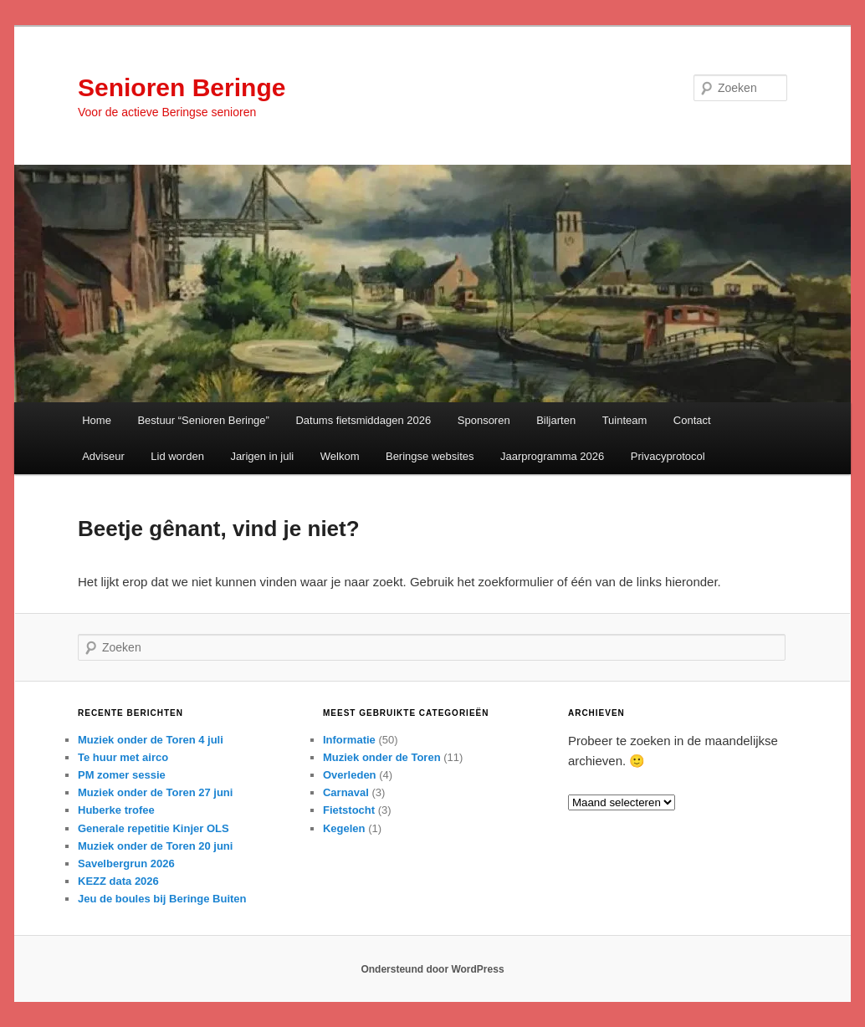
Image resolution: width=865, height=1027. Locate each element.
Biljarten (556, 420)
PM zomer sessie (122, 775)
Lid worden (177, 456)
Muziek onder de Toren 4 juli (150, 739)
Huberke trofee (116, 810)
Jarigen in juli (262, 456)
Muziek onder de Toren (382, 757)
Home (96, 420)
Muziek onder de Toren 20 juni (155, 846)
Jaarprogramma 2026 (552, 456)
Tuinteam (624, 420)
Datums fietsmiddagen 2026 (363, 420)
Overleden (349, 775)
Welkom (340, 456)
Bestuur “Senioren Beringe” (203, 420)
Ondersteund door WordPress (432, 969)
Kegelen (344, 828)
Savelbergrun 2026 (126, 863)
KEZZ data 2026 (118, 881)
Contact (692, 420)
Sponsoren (484, 420)
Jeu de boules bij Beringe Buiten (162, 898)
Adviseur (103, 456)
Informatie (349, 739)
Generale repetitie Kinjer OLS (153, 828)
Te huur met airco (123, 757)
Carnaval (346, 792)
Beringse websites (430, 456)
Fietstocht (349, 810)
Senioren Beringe (181, 87)
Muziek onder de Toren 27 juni (155, 792)
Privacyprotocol (668, 456)
